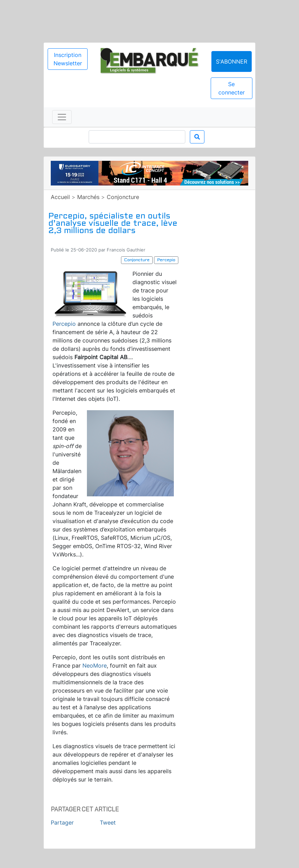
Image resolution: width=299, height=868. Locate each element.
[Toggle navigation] (62, 117)
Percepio (64, 323)
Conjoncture (123, 196)
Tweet (108, 822)
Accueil (60, 196)
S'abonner (231, 61)
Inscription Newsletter (68, 59)
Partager (62, 822)
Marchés (88, 196)
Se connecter (231, 88)
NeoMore (94, 665)
